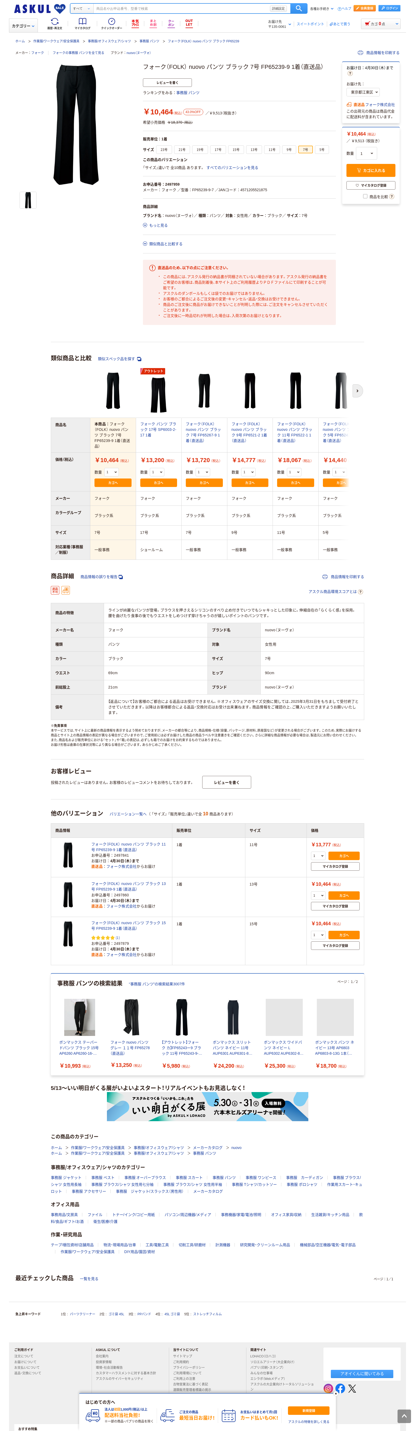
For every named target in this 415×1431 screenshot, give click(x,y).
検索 (299, 8)
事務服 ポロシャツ (302, 1184)
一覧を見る (89, 1279)
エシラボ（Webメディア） (270, 1379)
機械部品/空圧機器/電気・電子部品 (328, 1245)
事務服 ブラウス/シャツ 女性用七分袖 (122, 1184)
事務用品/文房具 (64, 1215)
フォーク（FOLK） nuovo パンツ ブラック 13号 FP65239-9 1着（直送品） (128, 886)
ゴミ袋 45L (116, 1314)
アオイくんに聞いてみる (362, 1373)
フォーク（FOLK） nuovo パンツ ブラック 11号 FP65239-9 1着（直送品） (128, 847)
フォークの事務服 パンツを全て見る (78, 53)
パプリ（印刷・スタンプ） (269, 1368)
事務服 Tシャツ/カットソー (254, 1184)
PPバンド (144, 1314)
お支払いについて (29, 1368)
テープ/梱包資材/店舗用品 (72, 1245)
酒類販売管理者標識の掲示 (194, 1390)
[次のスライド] (363, 1024)
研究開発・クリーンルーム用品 (265, 1245)
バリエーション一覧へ (128, 814)
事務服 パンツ (149, 41)
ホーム (20, 41)
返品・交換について (30, 1373)
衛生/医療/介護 (105, 1221)
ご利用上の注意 (186, 1379)
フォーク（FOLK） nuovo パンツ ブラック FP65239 (203, 41)
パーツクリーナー (82, 1314)
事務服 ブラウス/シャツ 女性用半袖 (192, 1184)
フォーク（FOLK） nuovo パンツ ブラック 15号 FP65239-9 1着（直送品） (128, 926)
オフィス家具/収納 (286, 1215)
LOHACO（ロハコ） (265, 1356)
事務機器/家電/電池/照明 (241, 1215)
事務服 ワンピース (261, 1177)
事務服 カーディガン (304, 1177)
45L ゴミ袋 (172, 1314)
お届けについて (27, 1362)
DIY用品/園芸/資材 (139, 1252)
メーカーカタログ (208, 1148)
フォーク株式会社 (380, 104)
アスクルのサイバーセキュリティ (122, 1379)
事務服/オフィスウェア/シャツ (109, 41)
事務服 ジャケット (66, 1177)
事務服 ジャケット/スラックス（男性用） (150, 1191)
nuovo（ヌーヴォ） (139, 53)
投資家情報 (106, 1362)
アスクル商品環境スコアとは (336, 591)
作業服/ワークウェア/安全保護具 (56, 41)
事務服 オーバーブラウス (145, 1177)
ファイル (95, 1215)
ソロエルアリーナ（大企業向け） (274, 1362)
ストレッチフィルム (207, 1314)
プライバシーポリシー (191, 1368)
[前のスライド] (52, 1024)
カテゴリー (23, 26)
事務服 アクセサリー (89, 1191)
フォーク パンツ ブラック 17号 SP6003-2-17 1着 (158, 429)
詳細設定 (278, 8)
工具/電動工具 (157, 1245)
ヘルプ (346, 9)
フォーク (37, 53)
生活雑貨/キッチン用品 (330, 1215)
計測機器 (222, 1245)
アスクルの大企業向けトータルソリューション (282, 1387)
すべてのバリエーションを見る (232, 168)
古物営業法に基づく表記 (192, 1384)
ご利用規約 (183, 1362)
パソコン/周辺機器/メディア (188, 1215)
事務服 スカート (189, 1177)
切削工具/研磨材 (192, 1245)
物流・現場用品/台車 (119, 1245)
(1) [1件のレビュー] (118, 937)
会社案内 (104, 1356)
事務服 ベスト (103, 1177)
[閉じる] (336, 1393)
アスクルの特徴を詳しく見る (309, 1422)
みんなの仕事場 (263, 1373)
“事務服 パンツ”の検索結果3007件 (157, 984)
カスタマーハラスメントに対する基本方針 (128, 1373)
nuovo (236, 1148)
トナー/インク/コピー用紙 (133, 1215)
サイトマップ (182, 1356)
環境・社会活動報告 (111, 1368)
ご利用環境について (189, 1373)
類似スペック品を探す (119, 359)
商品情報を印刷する (379, 52)
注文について (26, 1356)
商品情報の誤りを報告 (101, 577)
